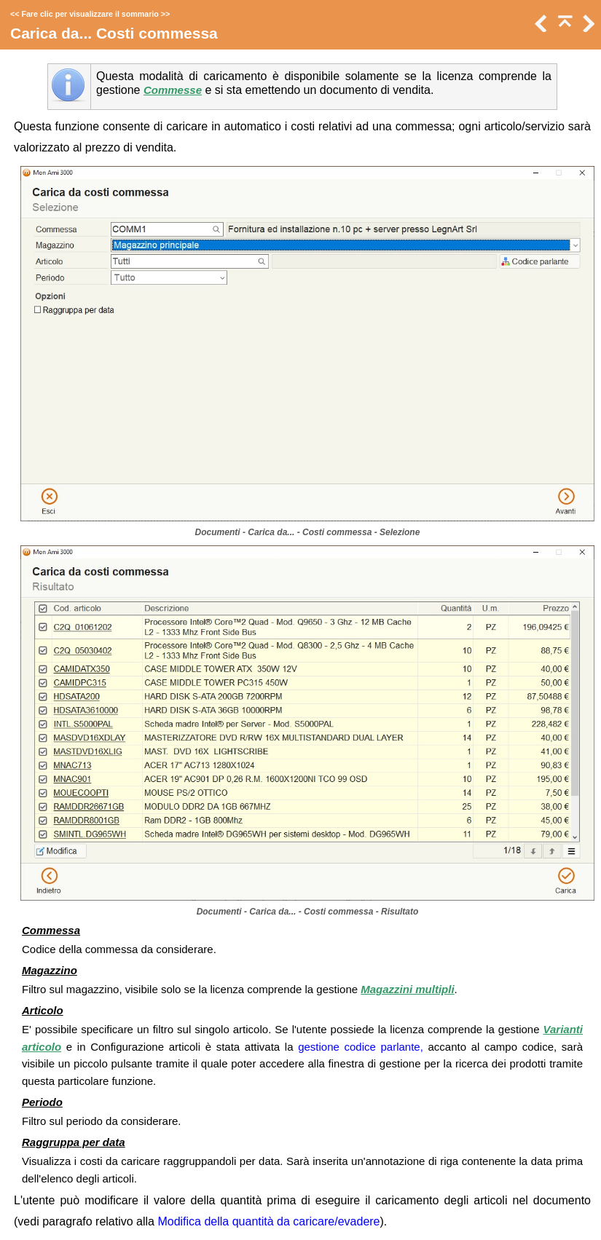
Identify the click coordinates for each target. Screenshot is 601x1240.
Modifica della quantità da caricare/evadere (268, 1221)
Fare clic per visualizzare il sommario (89, 13)
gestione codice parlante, (360, 1046)
